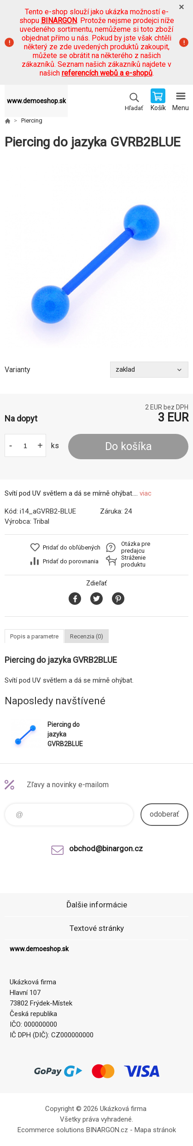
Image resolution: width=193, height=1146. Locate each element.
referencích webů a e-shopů (107, 73)
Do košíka (128, 446)
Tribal (41, 521)
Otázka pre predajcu (135, 547)
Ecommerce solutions (51, 1130)
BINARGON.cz (107, 1130)
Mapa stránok (155, 1130)
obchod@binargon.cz (106, 848)
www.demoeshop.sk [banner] (36, 101)
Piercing (31, 120)
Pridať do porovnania (71, 561)
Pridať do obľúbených (71, 547)
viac (146, 493)
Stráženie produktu (133, 561)
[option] (96, 256)
